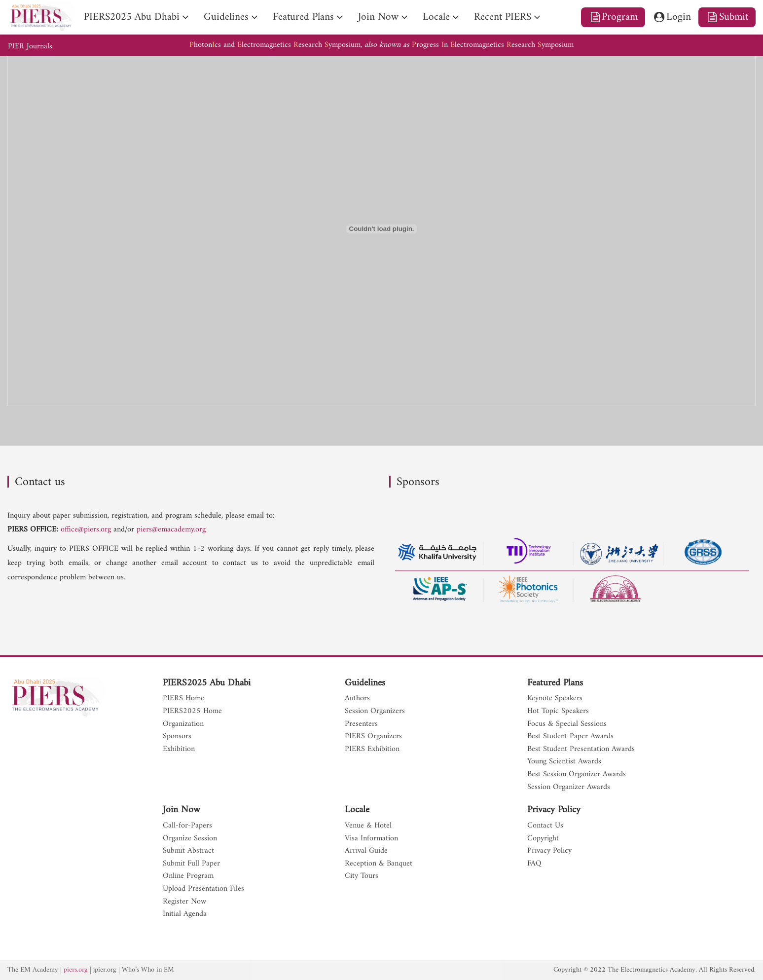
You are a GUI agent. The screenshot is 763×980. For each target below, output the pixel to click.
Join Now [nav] (378, 17)
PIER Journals (30, 46)
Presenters (361, 724)
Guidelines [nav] (226, 17)
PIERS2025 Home (192, 711)
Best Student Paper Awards (570, 736)
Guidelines (365, 683)
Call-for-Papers (187, 826)
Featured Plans (555, 683)
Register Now (184, 902)
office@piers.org (86, 529)
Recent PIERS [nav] (502, 17)
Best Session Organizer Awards (576, 774)
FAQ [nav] (534, 864)
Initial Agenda (185, 914)
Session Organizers (375, 711)
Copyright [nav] (543, 838)
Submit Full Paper (191, 864)
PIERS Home (183, 698)
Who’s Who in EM (148, 970)
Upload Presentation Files (203, 889)
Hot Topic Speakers (558, 711)
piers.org (76, 970)
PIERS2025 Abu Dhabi (207, 683)
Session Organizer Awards (568, 787)
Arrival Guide (366, 851)
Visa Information (371, 838)
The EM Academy (32, 970)
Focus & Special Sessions (567, 724)
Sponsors (177, 736)
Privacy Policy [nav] (549, 851)
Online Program (188, 876)
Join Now (181, 810)
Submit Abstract (188, 851)
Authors (357, 698)
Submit (727, 17)
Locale (357, 810)
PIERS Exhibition (372, 749)
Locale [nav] (436, 17)
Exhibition (179, 749)
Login (671, 17)
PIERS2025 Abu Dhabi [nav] (132, 17)
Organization (183, 724)
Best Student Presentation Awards (581, 749)
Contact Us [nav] (545, 826)
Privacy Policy (554, 810)
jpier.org (104, 970)
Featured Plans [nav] (303, 17)
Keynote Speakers (554, 698)
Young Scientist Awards (564, 761)
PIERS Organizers (373, 736)
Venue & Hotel (368, 826)
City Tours (361, 876)
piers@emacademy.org (171, 529)
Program (613, 17)
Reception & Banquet (378, 864)
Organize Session (190, 838)
